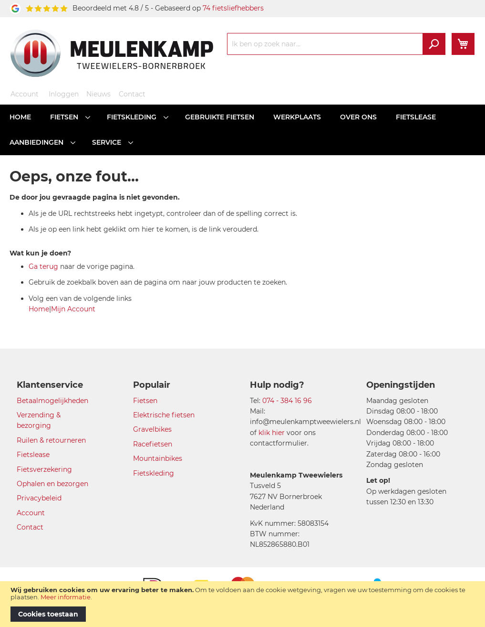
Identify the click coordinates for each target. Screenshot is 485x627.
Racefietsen (152, 444)
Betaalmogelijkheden (52, 400)
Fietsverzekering (44, 469)
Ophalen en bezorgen (52, 483)
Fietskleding (153, 473)
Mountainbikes (157, 458)
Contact (132, 94)
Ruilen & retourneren (51, 440)
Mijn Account (73, 309)
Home (39, 309)
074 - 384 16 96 (287, 400)
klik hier (271, 432)
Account (24, 94)
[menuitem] (20, 117)
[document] (242, 604)
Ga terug (43, 266)
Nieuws (98, 94)
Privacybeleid (39, 498)
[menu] (242, 130)
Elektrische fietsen (164, 415)
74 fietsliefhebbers (233, 8)
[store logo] (111, 53)
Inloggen (64, 94)
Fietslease (33, 454)
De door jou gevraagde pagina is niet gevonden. (95, 197)
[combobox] (336, 44)
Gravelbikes (152, 429)
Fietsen (145, 400)
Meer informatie (66, 597)
